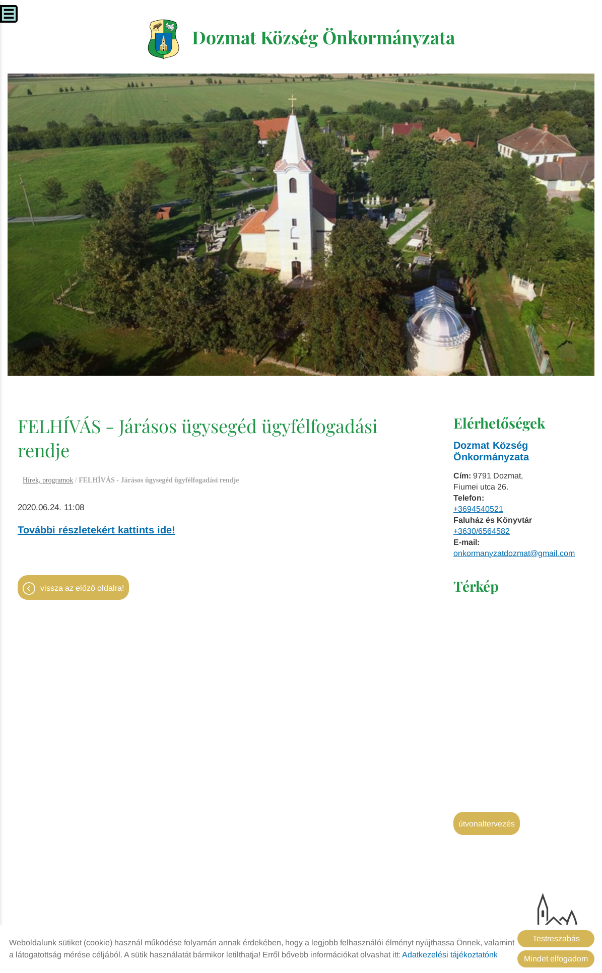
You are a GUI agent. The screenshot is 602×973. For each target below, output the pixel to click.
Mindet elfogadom (556, 958)
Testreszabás (556, 938)
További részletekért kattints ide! (96, 530)
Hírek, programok (48, 481)
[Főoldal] (161, 40)
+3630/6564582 (481, 532)
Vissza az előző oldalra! (82, 589)
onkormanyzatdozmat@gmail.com (514, 554)
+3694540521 (478, 510)
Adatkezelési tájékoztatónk (450, 954)
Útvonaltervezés (486, 824)
